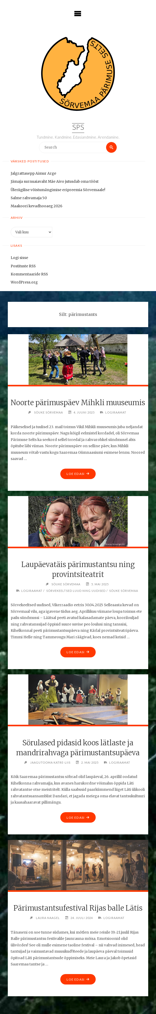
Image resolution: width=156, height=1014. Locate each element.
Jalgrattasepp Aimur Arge (33, 173)
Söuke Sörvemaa (123, 590)
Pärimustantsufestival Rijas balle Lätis (78, 908)
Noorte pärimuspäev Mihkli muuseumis (78, 402)
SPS (78, 128)
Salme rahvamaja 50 (29, 198)
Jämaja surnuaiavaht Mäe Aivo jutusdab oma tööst (55, 181)
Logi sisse (19, 258)
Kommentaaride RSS (29, 274)
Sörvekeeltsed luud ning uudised (76, 590)
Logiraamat (115, 412)
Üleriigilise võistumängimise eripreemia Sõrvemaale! (58, 190)
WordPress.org (24, 282)
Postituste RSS (23, 266)
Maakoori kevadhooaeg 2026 (36, 206)
